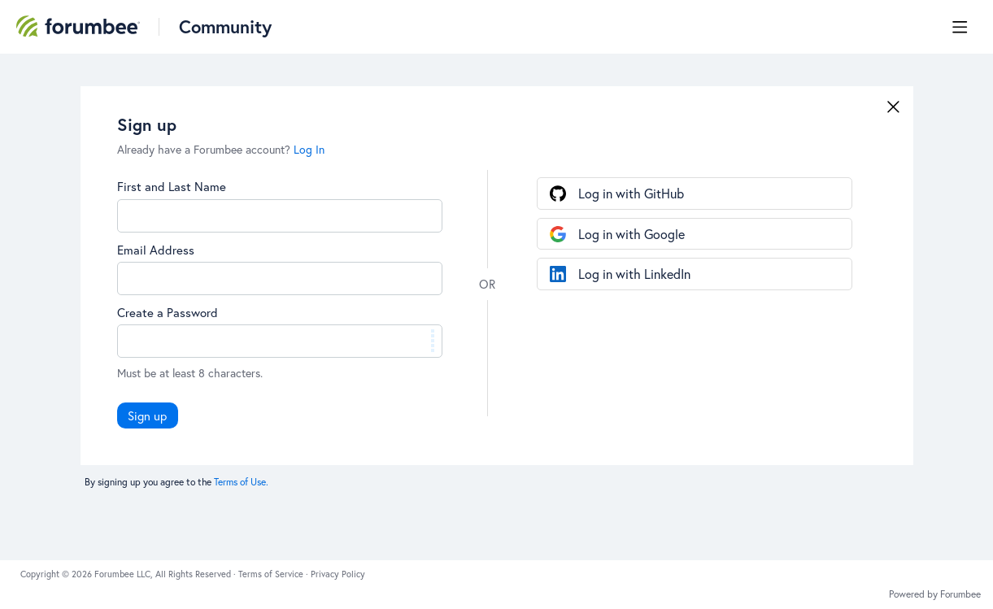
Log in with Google (631, 233)
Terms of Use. (241, 482)
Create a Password (167, 312)
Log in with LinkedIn (634, 273)
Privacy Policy (338, 574)
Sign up (147, 415)
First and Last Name (171, 186)
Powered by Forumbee (935, 594)
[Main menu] (959, 26)
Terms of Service (272, 574)
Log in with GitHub (631, 193)
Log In (309, 149)
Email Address (155, 249)
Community (225, 26)
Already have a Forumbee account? (220, 149)
